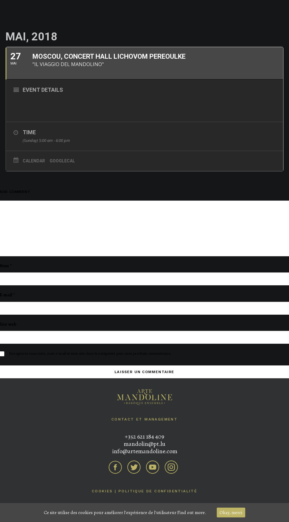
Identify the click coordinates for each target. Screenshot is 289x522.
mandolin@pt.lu (144, 444)
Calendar (34, 160)
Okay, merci (231, 512)
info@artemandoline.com (144, 451)
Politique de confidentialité (157, 491)
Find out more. (191, 512)
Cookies (102, 491)
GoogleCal (62, 160)
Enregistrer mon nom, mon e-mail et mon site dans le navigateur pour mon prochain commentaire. (90, 353)
